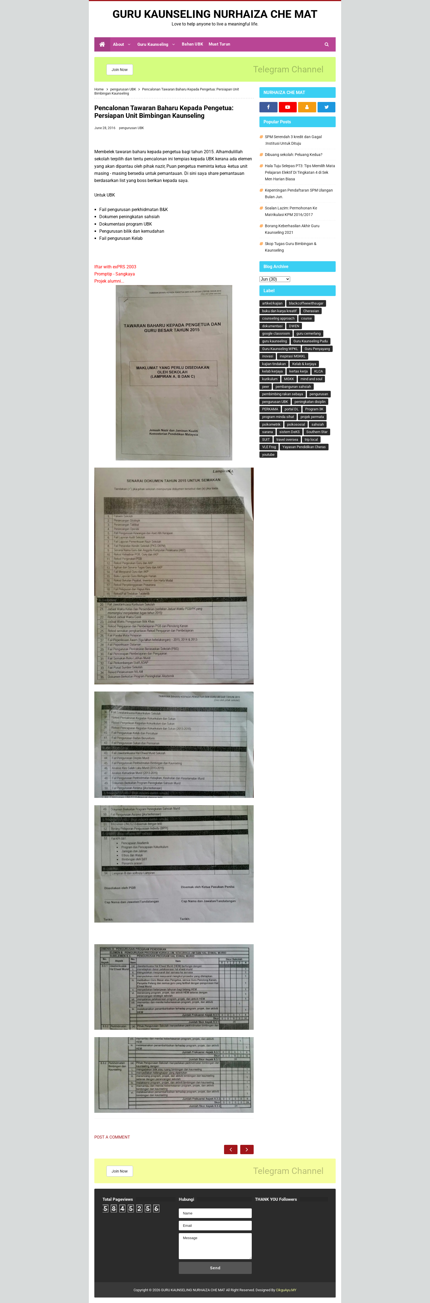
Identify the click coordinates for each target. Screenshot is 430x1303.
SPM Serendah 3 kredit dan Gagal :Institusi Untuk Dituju (293, 140)
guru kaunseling (274, 341)
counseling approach (278, 318)
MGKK (289, 379)
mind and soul (311, 379)
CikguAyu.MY (286, 1290)
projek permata (312, 417)
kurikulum (270, 379)
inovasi (267, 356)
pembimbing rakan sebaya (282, 394)
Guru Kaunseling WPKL (280, 349)
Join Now (120, 69)
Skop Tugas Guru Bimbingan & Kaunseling (290, 246)
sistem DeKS (289, 432)
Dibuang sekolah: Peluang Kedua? (293, 154)
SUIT (266, 439)
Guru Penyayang (317, 349)
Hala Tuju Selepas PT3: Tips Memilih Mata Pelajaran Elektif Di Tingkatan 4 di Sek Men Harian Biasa (300, 172)
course (306, 318)
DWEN (294, 326)
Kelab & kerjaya (304, 364)
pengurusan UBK (131, 128)
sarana (267, 432)
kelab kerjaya (272, 371)
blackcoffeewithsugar (306, 303)
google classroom (276, 333)
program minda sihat (278, 417)
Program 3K (314, 409)
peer (265, 387)
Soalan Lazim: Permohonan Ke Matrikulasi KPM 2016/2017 (291, 211)
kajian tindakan (274, 364)
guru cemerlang (308, 333)
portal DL (292, 409)
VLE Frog (269, 447)
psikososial (296, 424)
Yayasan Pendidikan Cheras (304, 447)
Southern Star (316, 432)
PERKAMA (270, 409)
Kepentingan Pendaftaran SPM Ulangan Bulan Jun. (299, 193)
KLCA (318, 371)
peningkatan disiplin (310, 402)
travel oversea (287, 439)
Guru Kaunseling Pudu (310, 341)
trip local (311, 439)
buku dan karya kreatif (279, 311)
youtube (268, 455)
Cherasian (311, 311)
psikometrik (271, 424)
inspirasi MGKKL (292, 356)
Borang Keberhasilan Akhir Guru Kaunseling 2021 (292, 229)
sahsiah (318, 424)
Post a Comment (112, 1137)
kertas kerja (298, 371)
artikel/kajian (272, 303)
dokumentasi (272, 326)
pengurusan (319, 394)
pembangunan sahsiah (293, 387)
